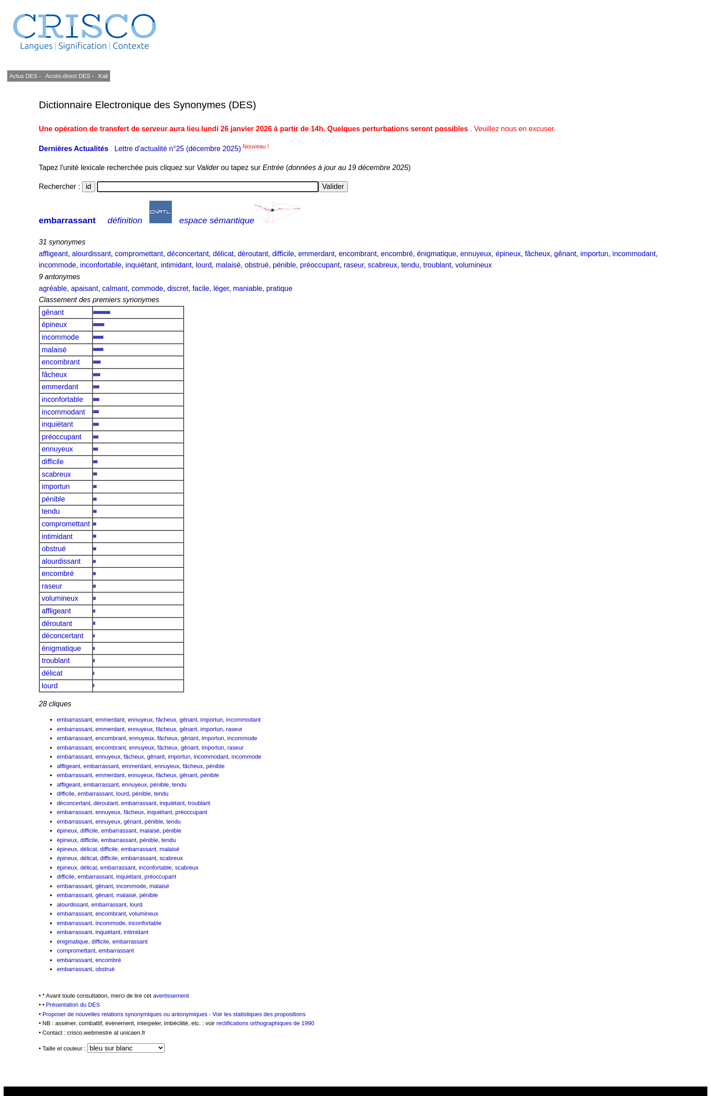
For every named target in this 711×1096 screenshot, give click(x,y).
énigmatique (436, 254)
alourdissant (91, 254)
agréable (53, 288)
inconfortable (101, 265)
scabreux (382, 265)
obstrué (256, 265)
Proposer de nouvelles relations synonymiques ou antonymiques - (127, 1014)
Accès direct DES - (70, 76)
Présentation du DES (73, 1004)
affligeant (53, 254)
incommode (57, 265)
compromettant (139, 254)
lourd (204, 265)
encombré (397, 254)
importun (594, 254)
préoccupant (320, 265)
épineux (508, 254)
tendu (410, 265)
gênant (565, 254)
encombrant (358, 254)
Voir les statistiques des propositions (258, 1014)
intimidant (176, 265)
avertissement (171, 995)
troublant (437, 265)
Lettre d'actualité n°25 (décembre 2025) (191, 148)
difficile (283, 254)
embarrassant (67, 220)
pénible (284, 265)
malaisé (228, 265)
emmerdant (316, 254)
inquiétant (141, 265)
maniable (247, 288)
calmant (115, 288)
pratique (279, 288)
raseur (354, 265)
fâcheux (537, 254)
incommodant (634, 254)
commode (147, 288)
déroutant (253, 254)
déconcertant (188, 254)
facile (201, 288)
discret (178, 288)
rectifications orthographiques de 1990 (265, 1023)
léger (221, 288)
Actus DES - (25, 76)
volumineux (473, 265)
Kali (103, 76)
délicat (223, 254)
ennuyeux (475, 254)
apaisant (84, 288)
